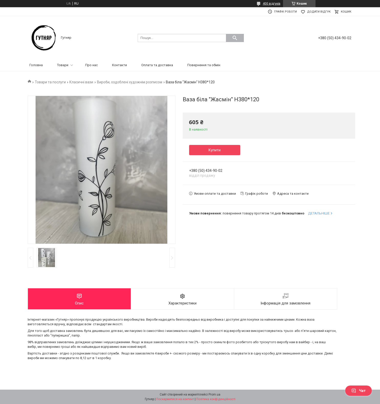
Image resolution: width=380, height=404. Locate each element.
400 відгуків (271, 3)
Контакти (119, 65)
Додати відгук (319, 11)
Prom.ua (214, 394)
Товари (62, 65)
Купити (215, 150)
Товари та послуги (50, 82)
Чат (358, 390)
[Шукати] (235, 38)
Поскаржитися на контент (175, 399)
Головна (36, 65)
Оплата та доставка (157, 65)
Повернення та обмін (203, 65)
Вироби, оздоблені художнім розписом (129, 82)
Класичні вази (81, 82)
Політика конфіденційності (215, 399)
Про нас (91, 65)
